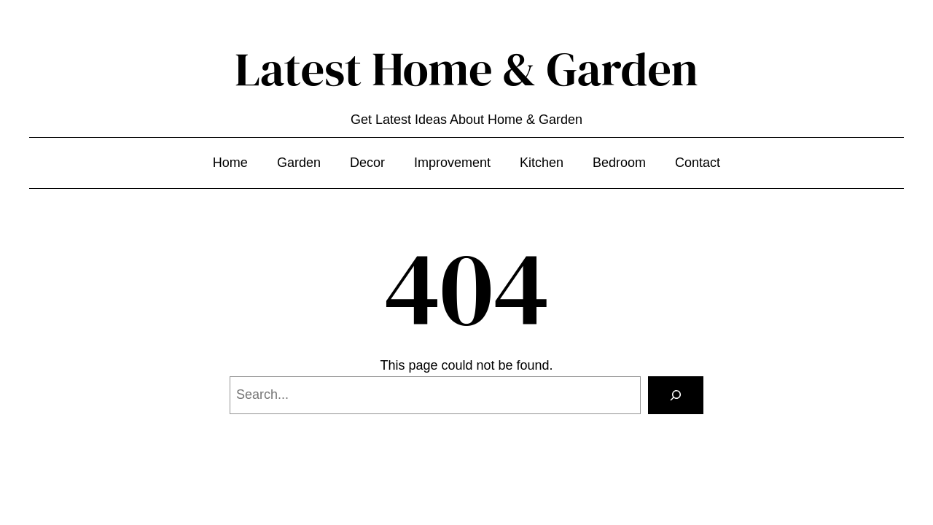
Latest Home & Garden (466, 69)
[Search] (675, 395)
